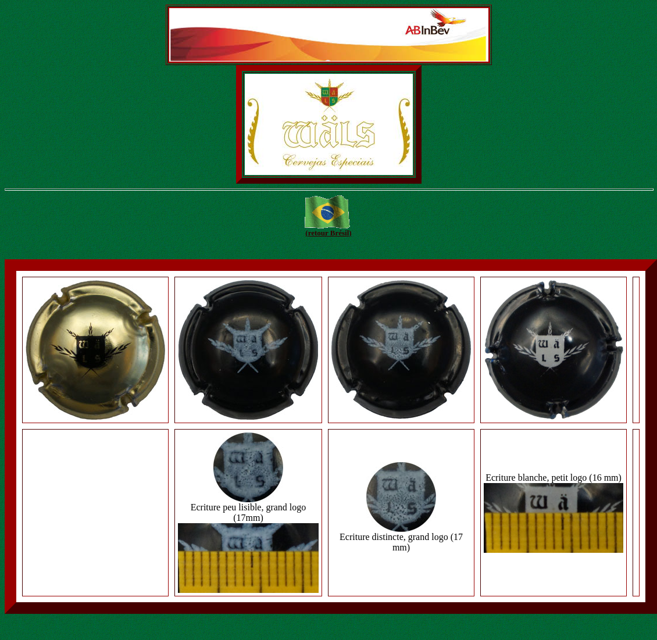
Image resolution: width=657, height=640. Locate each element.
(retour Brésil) (328, 232)
